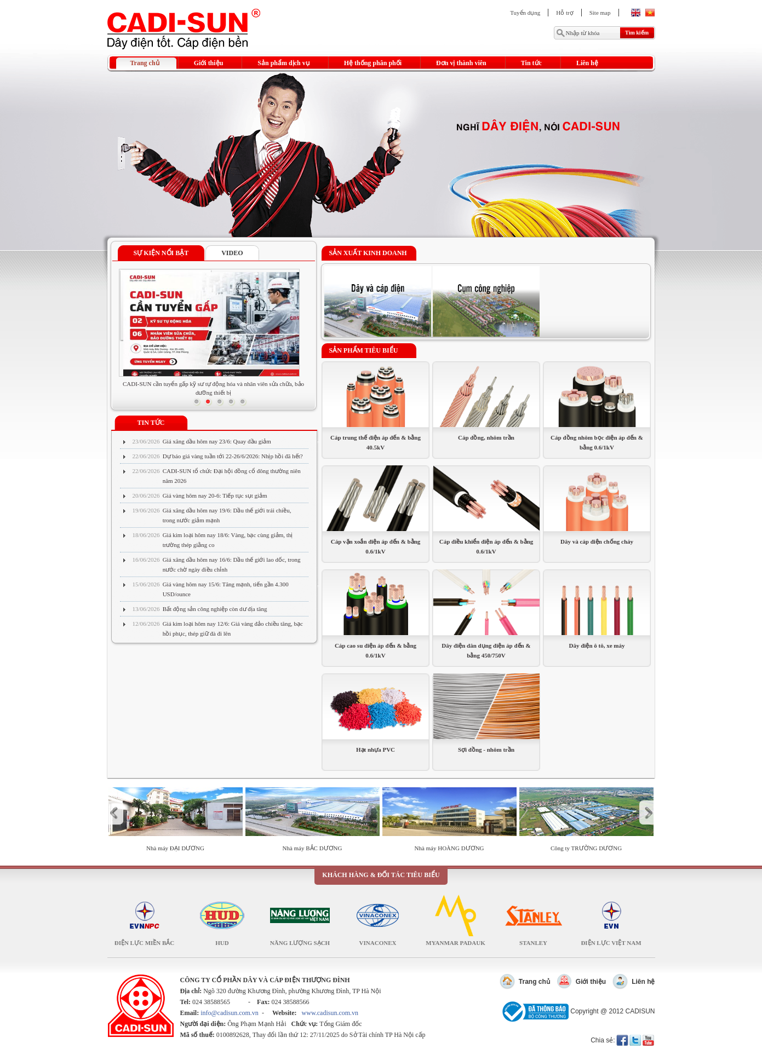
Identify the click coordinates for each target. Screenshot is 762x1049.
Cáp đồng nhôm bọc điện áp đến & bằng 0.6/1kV (597, 442)
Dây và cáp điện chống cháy (596, 541)
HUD (221, 943)
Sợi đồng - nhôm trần (486, 749)
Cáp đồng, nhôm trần (486, 437)
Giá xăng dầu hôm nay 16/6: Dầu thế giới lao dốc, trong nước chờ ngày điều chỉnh (232, 564)
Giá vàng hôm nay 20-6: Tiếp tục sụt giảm (215, 495)
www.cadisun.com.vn (330, 1013)
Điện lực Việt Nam (611, 943)
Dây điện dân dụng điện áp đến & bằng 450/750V (486, 650)
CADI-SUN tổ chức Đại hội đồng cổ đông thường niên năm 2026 (232, 476)
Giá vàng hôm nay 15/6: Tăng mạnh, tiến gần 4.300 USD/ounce (226, 589)
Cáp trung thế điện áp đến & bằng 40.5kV (375, 442)
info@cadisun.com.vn (229, 1013)
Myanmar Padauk (455, 943)
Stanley (533, 943)
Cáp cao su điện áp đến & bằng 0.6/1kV (375, 650)
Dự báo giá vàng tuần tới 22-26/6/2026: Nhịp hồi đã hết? (233, 456)
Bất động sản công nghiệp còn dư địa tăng (215, 609)
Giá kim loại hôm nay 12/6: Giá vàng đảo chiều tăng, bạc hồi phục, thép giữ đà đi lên (233, 628)
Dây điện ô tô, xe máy (597, 645)
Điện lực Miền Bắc (144, 943)
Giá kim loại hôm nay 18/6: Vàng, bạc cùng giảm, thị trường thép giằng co (228, 540)
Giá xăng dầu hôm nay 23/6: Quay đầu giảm (217, 441)
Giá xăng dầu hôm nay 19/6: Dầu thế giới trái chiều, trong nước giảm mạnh (227, 515)
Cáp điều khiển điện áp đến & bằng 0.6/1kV (486, 546)
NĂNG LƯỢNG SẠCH (300, 943)
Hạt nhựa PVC (375, 749)
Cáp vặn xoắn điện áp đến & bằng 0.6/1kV (376, 546)
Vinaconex (378, 943)
